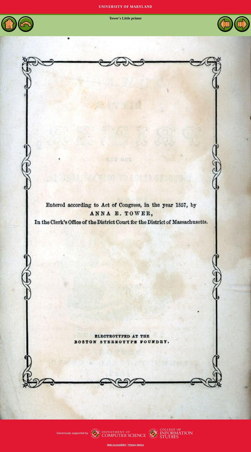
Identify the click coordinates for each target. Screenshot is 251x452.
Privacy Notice (136, 445)
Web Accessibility (116, 445)
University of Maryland (125, 7)
